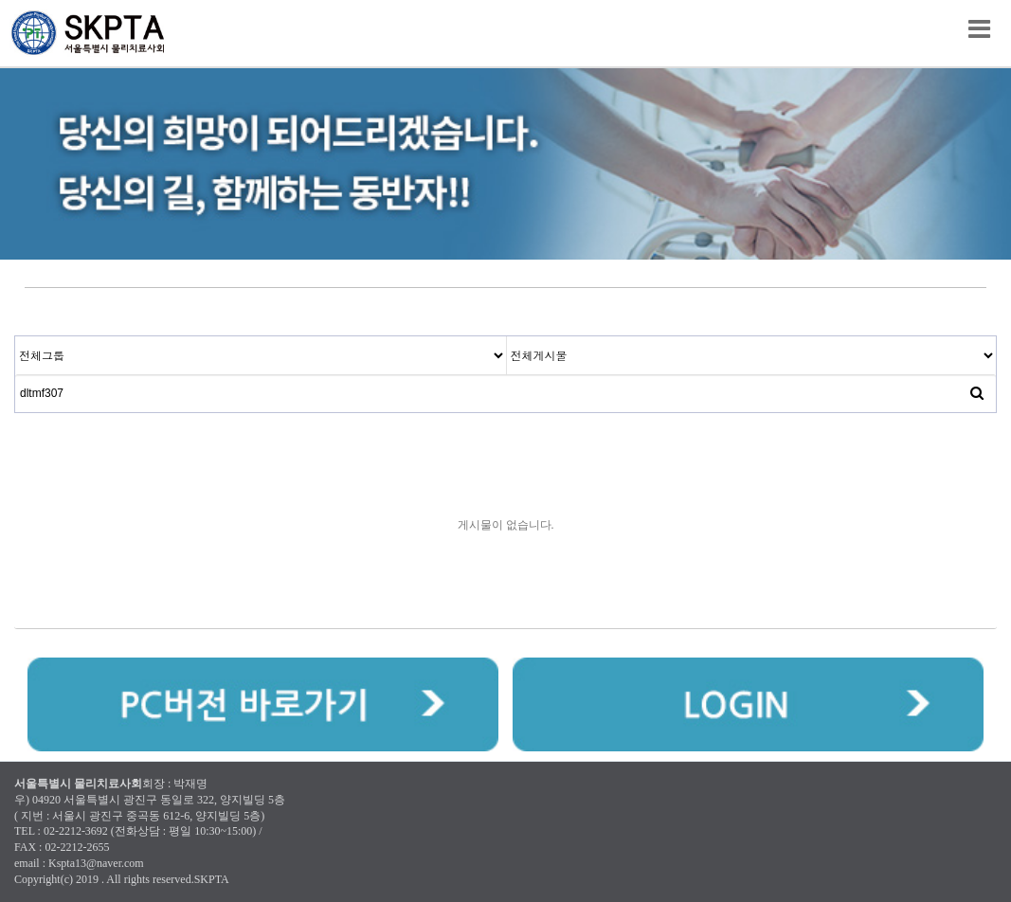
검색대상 (15, 336)
